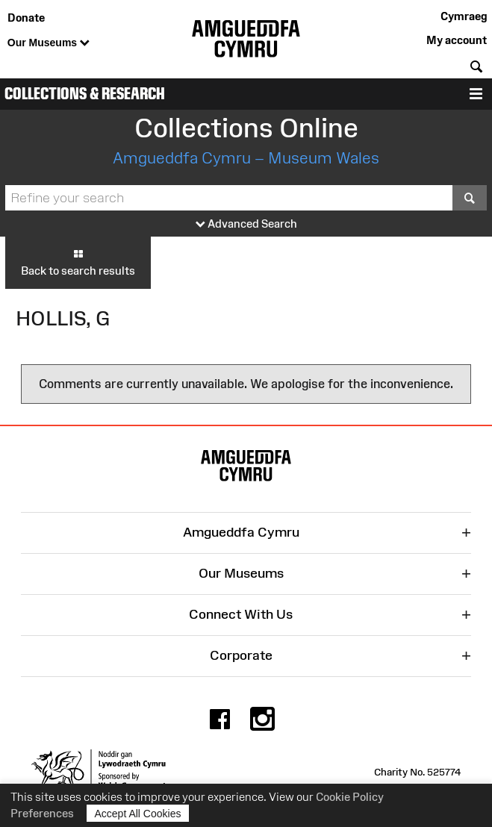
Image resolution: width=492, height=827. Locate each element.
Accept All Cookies (138, 813)
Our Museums (48, 43)
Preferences (42, 813)
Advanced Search (246, 224)
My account (456, 40)
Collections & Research (84, 94)
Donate (26, 17)
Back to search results (78, 262)
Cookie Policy (350, 796)
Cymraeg (463, 16)
